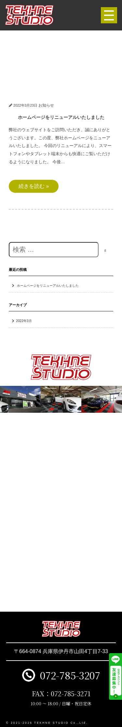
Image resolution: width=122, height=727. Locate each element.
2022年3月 (24, 321)
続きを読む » (34, 186)
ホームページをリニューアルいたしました (48, 285)
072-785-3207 (70, 675)
